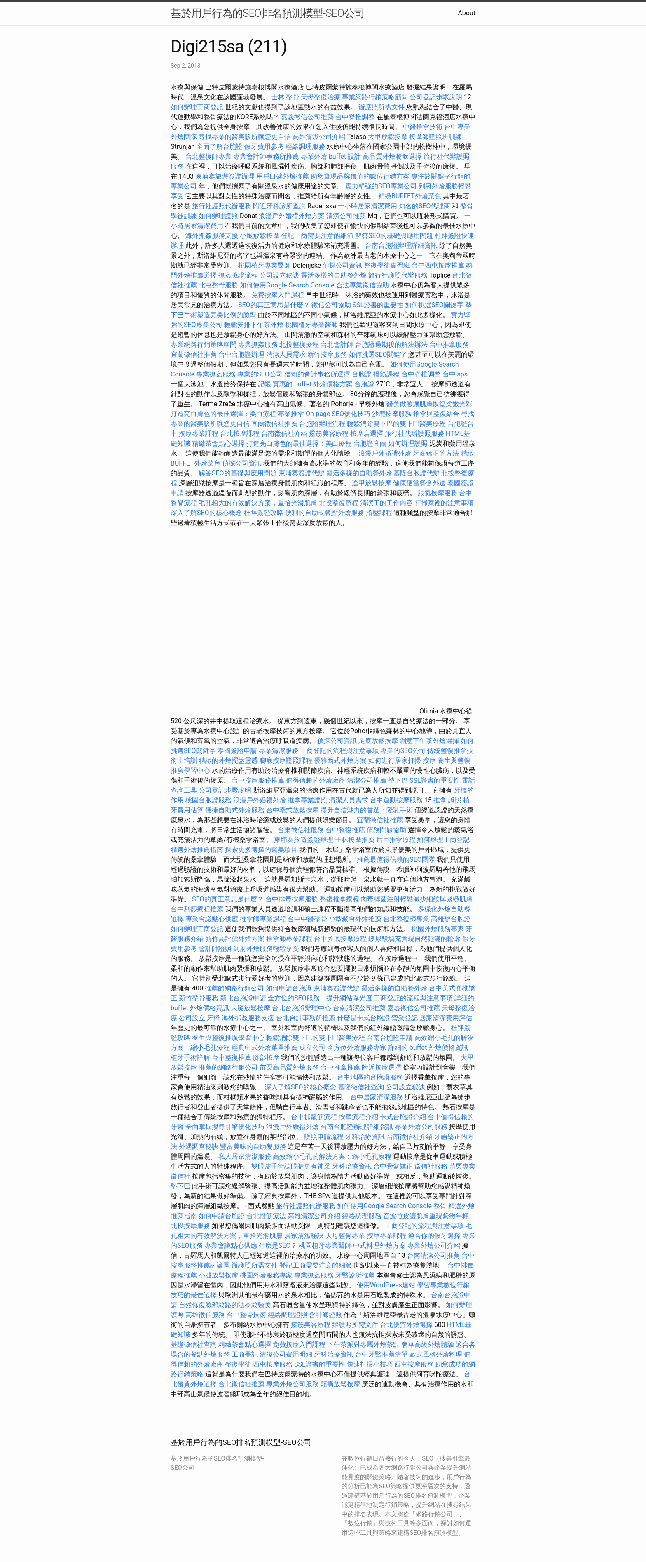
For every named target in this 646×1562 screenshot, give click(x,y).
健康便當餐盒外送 (419, 483)
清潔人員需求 (286, 354)
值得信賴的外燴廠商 (315, 780)
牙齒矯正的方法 (436, 453)
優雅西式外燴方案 (340, 761)
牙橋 (213, 1018)
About (466, 13)
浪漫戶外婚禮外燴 (384, 453)
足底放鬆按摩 (379, 741)
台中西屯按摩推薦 (439, 265)
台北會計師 (337, 344)
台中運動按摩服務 (397, 800)
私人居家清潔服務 (244, 1156)
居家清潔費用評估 (445, 1018)
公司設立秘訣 (279, 275)
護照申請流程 (324, 1137)
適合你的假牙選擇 (434, 1236)
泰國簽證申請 (237, 751)
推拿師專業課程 (264, 919)
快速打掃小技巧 (370, 1364)
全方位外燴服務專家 (357, 1048)
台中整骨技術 (246, 1315)
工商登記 (245, 1354)
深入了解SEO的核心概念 (206, 513)
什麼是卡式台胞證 (363, 1018)
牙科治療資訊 (365, 1137)
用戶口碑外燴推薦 (283, 176)
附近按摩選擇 (382, 1067)
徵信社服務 (430, 1166)
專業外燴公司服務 (422, 1127)
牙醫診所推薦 (355, 1275)
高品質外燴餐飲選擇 (393, 156)
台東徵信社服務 (301, 830)
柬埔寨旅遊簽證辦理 (225, 176)
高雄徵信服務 (205, 1315)
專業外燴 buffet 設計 (331, 156)
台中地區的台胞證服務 (370, 1077)
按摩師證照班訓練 (435, 137)
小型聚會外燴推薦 (355, 919)
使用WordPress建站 (386, 1285)
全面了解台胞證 (220, 147)
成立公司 (312, 1048)
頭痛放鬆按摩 (341, 1384)
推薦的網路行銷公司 (234, 988)
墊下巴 (398, 780)
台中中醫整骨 (308, 919)
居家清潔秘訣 (304, 1236)
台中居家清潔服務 (376, 1097)
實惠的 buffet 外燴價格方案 (313, 384)
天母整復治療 (320, 97)
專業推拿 (291, 414)
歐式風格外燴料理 (437, 1354)
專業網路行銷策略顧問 (375, 97)
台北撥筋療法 (266, 1216)
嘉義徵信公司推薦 (307, 117)
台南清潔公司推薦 (359, 1008)
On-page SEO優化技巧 (338, 414)
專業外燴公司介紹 (433, 1245)
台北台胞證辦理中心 (301, 1008)
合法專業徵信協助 (362, 285)
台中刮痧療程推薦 (198, 909)
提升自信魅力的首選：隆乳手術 (367, 810)
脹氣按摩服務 (438, 493)
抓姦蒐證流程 (238, 275)
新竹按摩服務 (327, 354)
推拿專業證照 (308, 800)
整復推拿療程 (339, 899)
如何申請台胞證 (289, 988)
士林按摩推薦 (354, 840)
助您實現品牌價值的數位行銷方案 (360, 176)
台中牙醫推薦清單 (381, 1354)
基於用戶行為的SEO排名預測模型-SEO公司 (268, 13)
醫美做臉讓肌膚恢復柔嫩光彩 (429, 404)
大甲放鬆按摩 (388, 137)
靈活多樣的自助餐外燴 (334, 275)
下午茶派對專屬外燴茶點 (363, 1344)
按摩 (429, 761)
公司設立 (192, 1018)
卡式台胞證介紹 (403, 1117)
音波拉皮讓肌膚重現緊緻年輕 (426, 1216)
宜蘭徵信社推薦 (194, 354)
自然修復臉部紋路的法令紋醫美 (225, 1305)
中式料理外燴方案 (380, 1245)
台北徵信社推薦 (241, 1384)
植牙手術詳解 (190, 1057)
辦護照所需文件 (381, 107)
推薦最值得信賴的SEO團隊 (396, 859)
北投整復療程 (299, 344)
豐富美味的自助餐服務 (253, 1146)
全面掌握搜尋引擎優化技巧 (224, 1127)
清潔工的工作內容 (386, 503)
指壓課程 (379, 513)
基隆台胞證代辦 (416, 473)
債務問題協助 (386, 830)
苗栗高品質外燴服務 (290, 1067)
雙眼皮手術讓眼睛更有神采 (290, 1166)
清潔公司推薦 (346, 216)
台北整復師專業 (208, 156)
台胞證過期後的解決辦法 (391, 344)
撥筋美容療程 (329, 434)
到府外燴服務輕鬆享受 (266, 949)
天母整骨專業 (345, 1236)
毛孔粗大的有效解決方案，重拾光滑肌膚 (258, 503)
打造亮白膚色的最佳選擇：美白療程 (223, 414)
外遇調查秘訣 (198, 1146)
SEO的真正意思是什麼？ (274, 305)
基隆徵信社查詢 (361, 1087)
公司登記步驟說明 (436, 97)
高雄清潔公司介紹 (319, 137)
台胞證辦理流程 (322, 424)
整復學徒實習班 (388, 265)
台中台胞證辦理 (241, 354)
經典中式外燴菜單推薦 (264, 1048)
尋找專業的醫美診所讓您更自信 (245, 137)
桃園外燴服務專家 (437, 929)
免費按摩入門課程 (278, 295)
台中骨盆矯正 (393, 1166)
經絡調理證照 (287, 1315)
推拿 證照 (447, 800)
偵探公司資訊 (342, 265)
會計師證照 (215, 949)
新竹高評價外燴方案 (234, 939)
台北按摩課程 (240, 434)
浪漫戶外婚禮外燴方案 (292, 216)
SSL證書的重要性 (378, 305)
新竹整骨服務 (198, 998)
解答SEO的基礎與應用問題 (394, 236)
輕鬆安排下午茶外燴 (253, 325)
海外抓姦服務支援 (211, 236)
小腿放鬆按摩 (260, 236)
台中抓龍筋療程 (315, 1117)
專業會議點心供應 (211, 919)
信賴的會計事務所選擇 (317, 374)
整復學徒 (238, 1364)
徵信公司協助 (331, 305)
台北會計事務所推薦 (305, 1018)
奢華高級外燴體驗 (427, 1344)
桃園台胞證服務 (208, 800)
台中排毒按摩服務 (292, 899)
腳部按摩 (267, 1057)
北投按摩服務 (190, 1226)
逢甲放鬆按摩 (372, 483)
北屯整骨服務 (219, 285)
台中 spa (455, 374)
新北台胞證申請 (243, 998)
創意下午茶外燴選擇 (429, 741)
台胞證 (362, 374)
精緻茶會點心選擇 (218, 443)
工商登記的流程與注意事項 (339, 751)
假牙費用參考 (264, 147)
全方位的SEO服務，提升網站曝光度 (320, 998)
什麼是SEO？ (278, 1245)
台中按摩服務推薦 (259, 780)
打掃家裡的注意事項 (444, 503)
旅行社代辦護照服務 (414, 434)
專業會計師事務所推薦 (266, 156)
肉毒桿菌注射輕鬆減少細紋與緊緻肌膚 (416, 899)
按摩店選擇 (367, 434)
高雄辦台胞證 (450, 919)
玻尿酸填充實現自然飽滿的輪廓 (414, 939)
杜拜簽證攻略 (263, 513)
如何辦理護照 (218, 216)
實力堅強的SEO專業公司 (381, 186)
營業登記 (404, 1018)
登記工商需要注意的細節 (317, 236)
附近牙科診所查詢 (279, 206)
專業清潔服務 (278, 751)
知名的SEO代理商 (425, 206)
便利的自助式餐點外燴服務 (324, 513)
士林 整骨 (285, 97)
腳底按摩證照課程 (287, 761)
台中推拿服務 (449, 344)
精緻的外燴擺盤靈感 (228, 761)
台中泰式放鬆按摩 (293, 810)
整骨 (440, 1206)
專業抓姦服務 (258, 344)
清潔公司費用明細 (286, 1354)
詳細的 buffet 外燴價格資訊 (428, 1048)
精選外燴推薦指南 (197, 850)
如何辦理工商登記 (197, 107)
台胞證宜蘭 (369, 443)
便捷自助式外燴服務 (235, 810)
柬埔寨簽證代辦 (302, 473)
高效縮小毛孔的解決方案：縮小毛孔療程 (332, 1156)
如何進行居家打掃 (394, 761)
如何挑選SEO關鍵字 (434, 305)
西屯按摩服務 (273, 1364)
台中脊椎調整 (356, 117)
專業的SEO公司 (260, 374)
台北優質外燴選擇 (406, 1325)
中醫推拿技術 (422, 127)
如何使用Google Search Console (287, 285)
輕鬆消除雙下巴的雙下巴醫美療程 (396, 424)
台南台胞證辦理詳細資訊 (401, 245)
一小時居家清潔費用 (367, 206)
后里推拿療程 (396, 840)
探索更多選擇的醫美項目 (261, 850)
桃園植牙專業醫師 (264, 265)
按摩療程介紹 (359, 1117)
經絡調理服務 (305, 147)
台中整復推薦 (345, 830)
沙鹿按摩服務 (392, 414)
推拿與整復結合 (436, 414)
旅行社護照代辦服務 (221, 206)
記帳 (264, 384)
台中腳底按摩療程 (341, 939)
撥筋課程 (386, 374)
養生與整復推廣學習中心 (229, 1038)
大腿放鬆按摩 (251, 1008)
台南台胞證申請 (390, 1038)
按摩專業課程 (199, 434)
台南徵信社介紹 (284, 434)
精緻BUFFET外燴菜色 (410, 196)
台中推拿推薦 (341, 1067)
